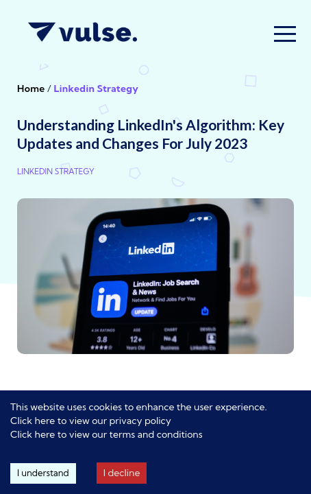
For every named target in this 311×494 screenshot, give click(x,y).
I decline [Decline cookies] (121, 473)
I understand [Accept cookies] (43, 472)
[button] (285, 33)
